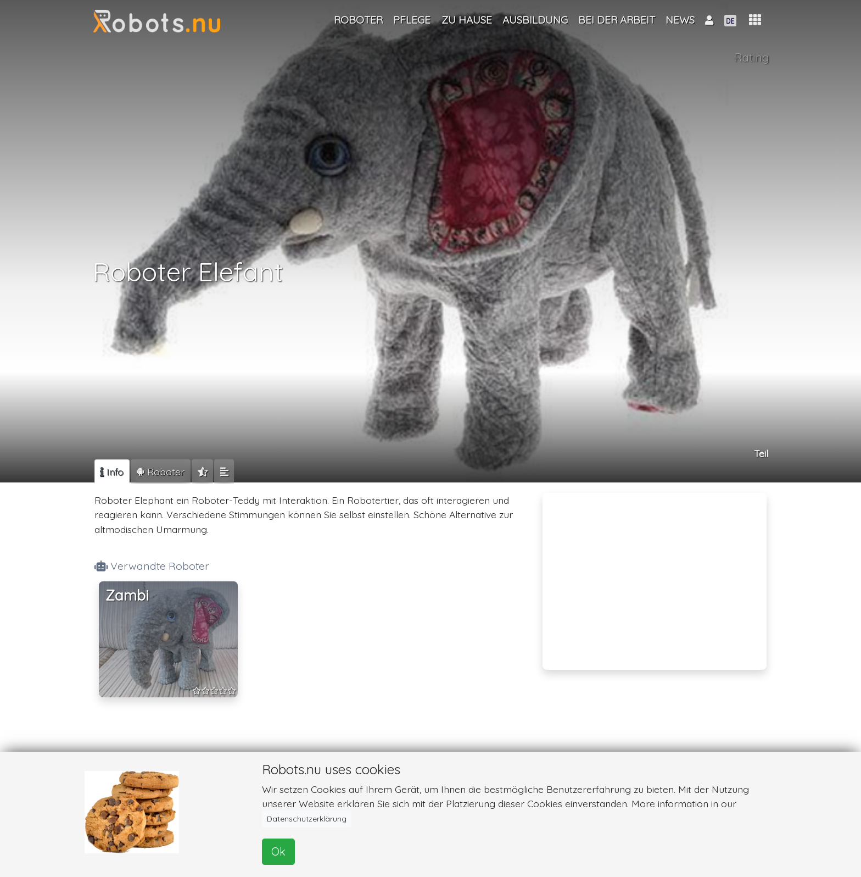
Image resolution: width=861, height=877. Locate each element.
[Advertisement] (654, 574)
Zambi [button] (127, 595)
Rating (752, 57)
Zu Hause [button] (466, 19)
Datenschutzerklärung (306, 819)
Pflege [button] (412, 19)
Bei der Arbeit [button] (616, 19)
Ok (278, 851)
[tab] (112, 471)
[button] (755, 20)
